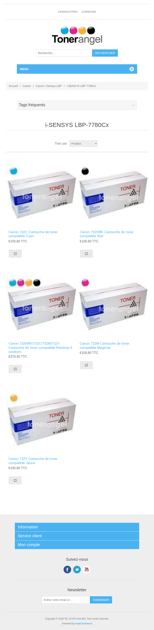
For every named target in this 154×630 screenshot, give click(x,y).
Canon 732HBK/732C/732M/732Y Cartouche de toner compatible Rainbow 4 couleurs (40, 348)
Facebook (67, 569)
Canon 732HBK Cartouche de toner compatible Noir (107, 234)
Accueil (13, 86)
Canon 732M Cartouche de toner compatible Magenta (105, 345)
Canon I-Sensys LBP (49, 86)
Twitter (77, 569)
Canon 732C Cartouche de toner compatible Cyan (33, 234)
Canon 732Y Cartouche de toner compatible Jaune (32, 461)
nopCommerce (83, 623)
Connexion (88, 11)
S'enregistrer (67, 11)
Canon (27, 86)
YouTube (86, 569)
